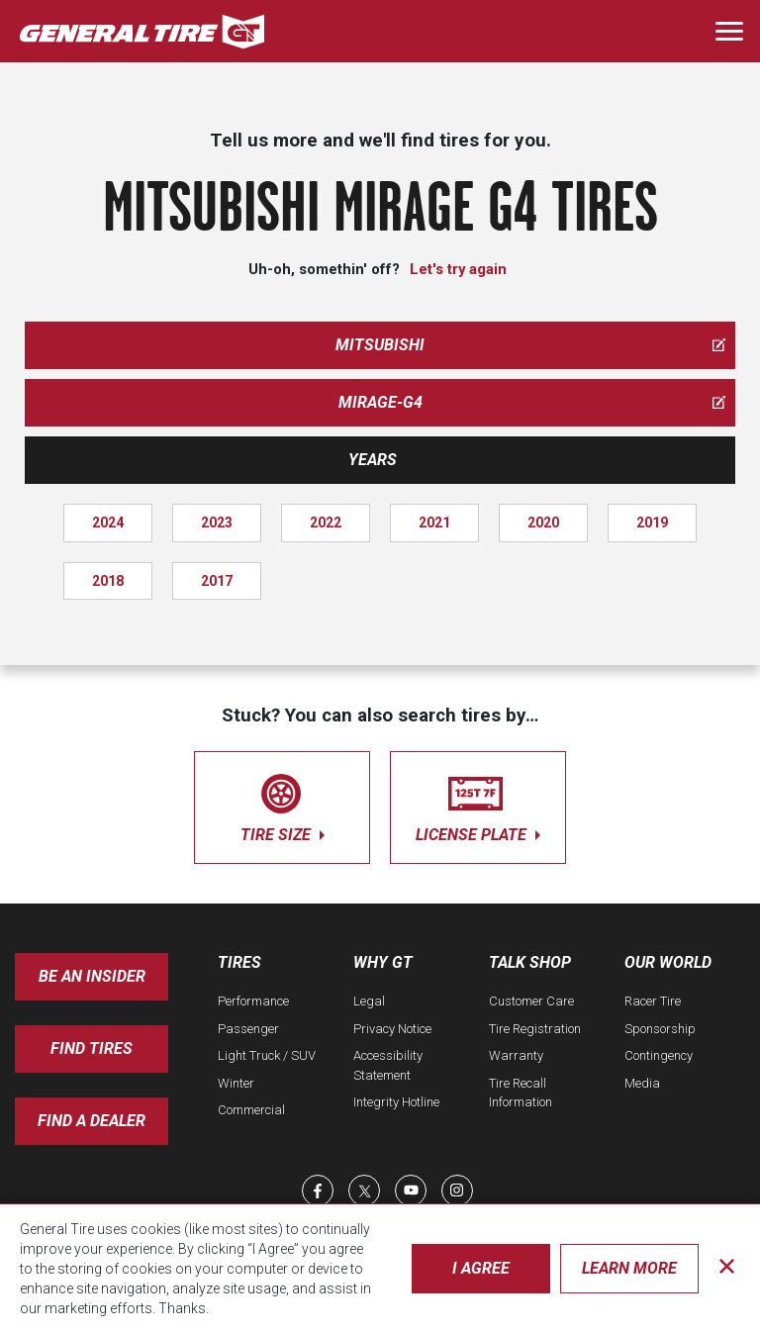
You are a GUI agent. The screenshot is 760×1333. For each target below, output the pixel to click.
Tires (239, 962)
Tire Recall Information (520, 1093)
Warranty (516, 1055)
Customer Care (531, 1001)
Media (642, 1083)
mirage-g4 (532, 402)
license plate (478, 804)
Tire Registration (535, 1028)
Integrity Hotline (396, 1102)
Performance (253, 1001)
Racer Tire (652, 1001)
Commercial (251, 1109)
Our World (668, 962)
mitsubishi (530, 344)
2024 (108, 522)
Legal (369, 1001)
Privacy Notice (392, 1028)
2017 (217, 581)
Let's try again (458, 269)
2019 (652, 522)
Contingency (658, 1055)
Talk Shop (530, 962)
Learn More (629, 1268)
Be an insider (92, 976)
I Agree (481, 1268)
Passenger (248, 1028)
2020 (543, 522)
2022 (325, 522)
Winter (236, 1083)
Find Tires (91, 1048)
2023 (217, 522)
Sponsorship (660, 1028)
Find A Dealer (91, 1120)
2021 (434, 522)
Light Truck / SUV (267, 1055)
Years (372, 459)
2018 (108, 581)
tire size (282, 804)
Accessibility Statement (388, 1065)
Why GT (383, 962)
